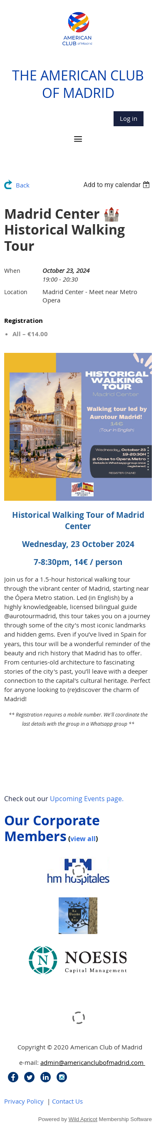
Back (23, 185)
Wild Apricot (83, 1119)
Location (15, 292)
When (12, 271)
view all (83, 838)
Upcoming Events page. (87, 798)
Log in (128, 118)
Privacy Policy (24, 1101)
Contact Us (67, 1101)
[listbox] (117, 185)
